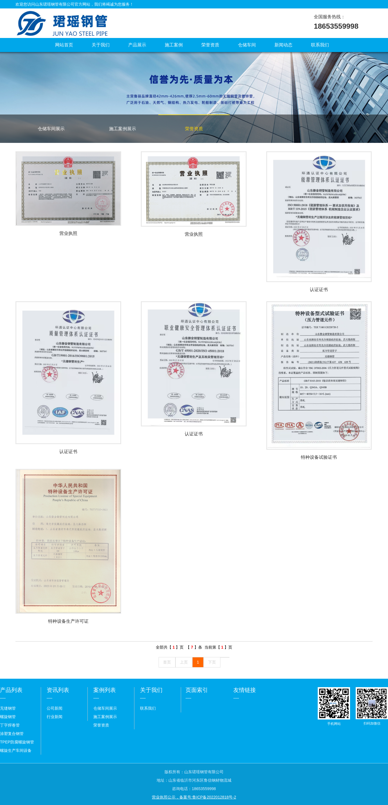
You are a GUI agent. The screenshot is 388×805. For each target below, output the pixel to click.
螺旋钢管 (8, 716)
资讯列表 (58, 690)
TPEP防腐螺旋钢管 (17, 742)
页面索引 (197, 690)
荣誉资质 (210, 44)
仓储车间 (247, 44)
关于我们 (101, 44)
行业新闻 (54, 716)
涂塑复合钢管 (12, 733)
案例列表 (104, 690)
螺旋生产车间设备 (15, 750)
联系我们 (320, 44)
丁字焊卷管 (10, 725)
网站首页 (64, 44)
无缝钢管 (8, 708)
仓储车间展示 (51, 128)
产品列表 (11, 690)
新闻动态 (283, 44)
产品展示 (137, 44)
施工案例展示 (122, 128)
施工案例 (174, 44)
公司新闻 (54, 708)
